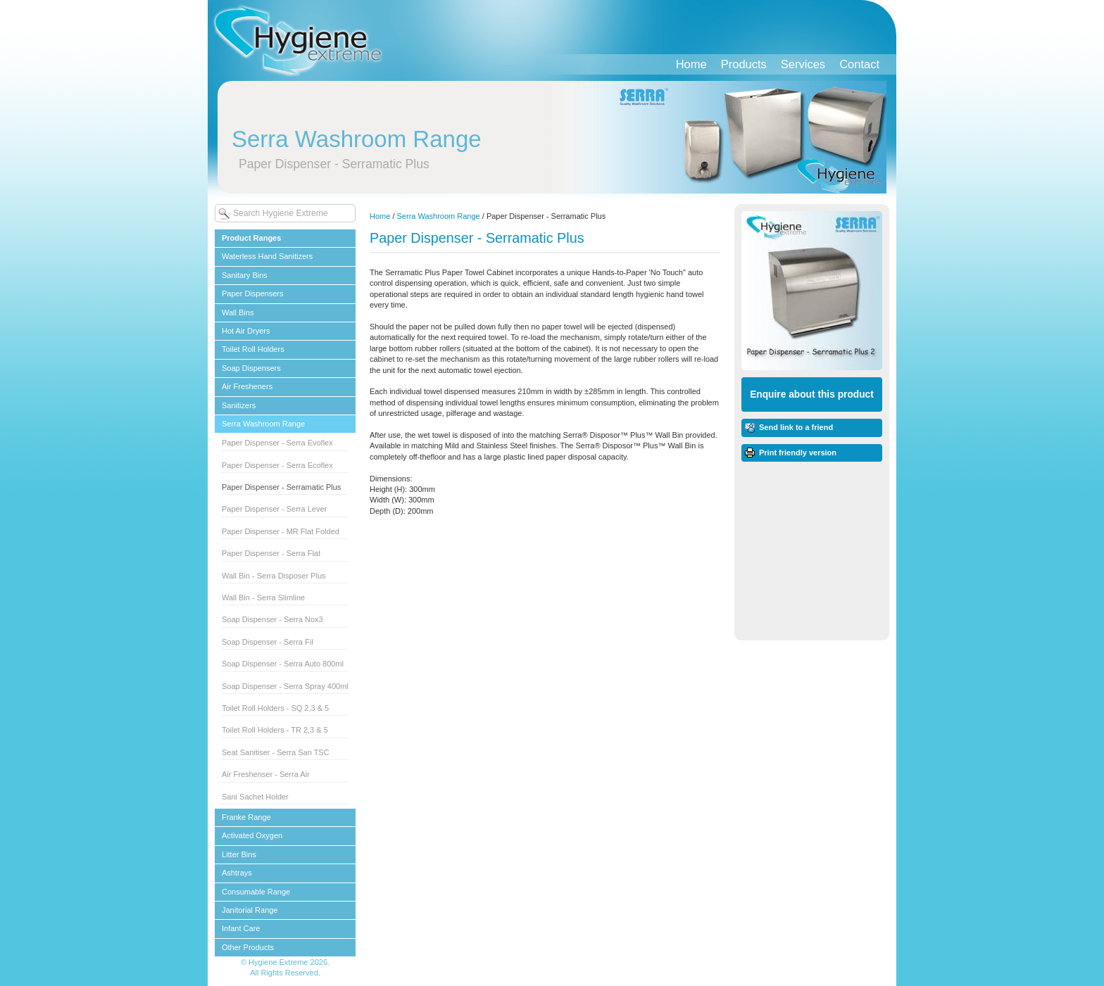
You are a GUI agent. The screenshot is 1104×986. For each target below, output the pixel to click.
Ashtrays (237, 872)
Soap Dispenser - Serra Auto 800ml (283, 663)
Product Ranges (251, 238)
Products (744, 64)
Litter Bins (239, 854)
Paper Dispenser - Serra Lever (274, 509)
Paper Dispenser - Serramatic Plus (281, 487)
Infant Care (241, 928)
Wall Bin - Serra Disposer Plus (274, 575)
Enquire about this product (812, 394)
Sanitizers (239, 405)
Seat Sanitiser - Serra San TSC (276, 752)
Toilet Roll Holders (253, 349)
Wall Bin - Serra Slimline (263, 597)
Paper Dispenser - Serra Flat (271, 553)
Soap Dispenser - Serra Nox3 (272, 619)
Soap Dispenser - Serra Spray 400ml (285, 686)
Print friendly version (797, 452)
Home (691, 64)
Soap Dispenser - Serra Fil (267, 642)
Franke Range (246, 817)
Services (803, 64)
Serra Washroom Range (263, 423)
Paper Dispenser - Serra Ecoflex (277, 465)
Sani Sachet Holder (255, 796)
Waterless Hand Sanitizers (267, 256)
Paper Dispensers (252, 293)
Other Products (248, 947)
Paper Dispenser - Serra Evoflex (277, 442)
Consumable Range (256, 891)
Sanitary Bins (245, 275)
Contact (859, 64)
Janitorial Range (250, 910)
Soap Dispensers (251, 368)
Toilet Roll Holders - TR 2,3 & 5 (275, 730)
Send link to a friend (796, 427)
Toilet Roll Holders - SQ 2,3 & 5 (275, 708)
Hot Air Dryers (246, 331)
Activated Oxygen (252, 835)
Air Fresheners (247, 386)
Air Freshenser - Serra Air (266, 774)
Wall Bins (237, 312)
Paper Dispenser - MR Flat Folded (280, 531)
